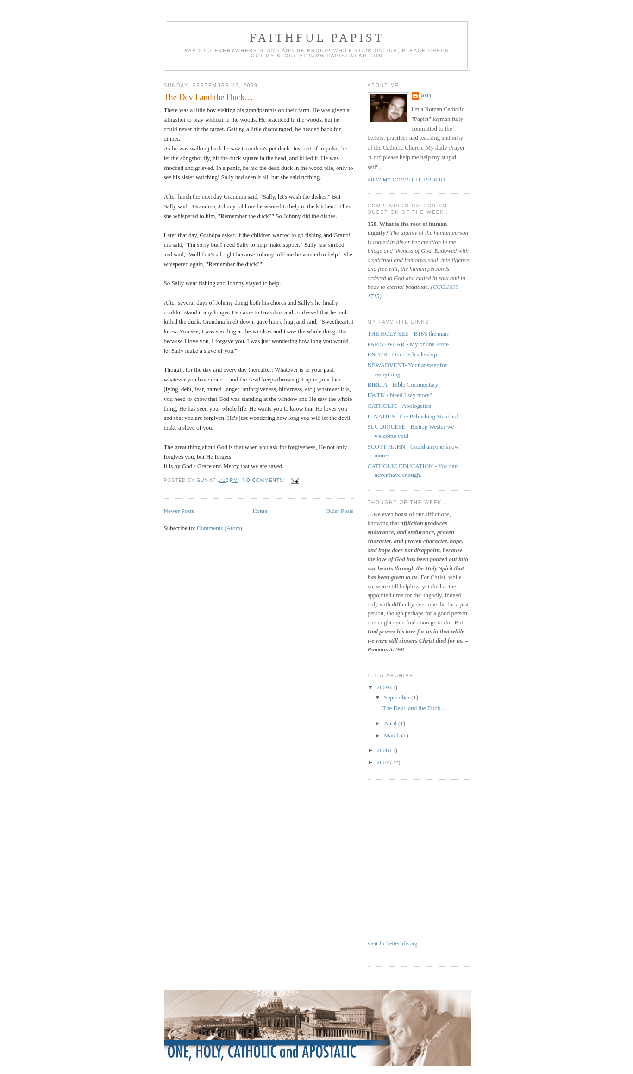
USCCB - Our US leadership (402, 354)
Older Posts (339, 510)
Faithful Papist (317, 37)
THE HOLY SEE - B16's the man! (409, 333)
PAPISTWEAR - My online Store (408, 344)
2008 (383, 750)
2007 (383, 762)
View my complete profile (408, 179)
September (397, 697)
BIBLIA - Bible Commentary (403, 384)
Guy (426, 95)
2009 (383, 687)
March (392, 735)
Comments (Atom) (219, 528)
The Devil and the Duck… (208, 97)
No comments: (265, 480)
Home (259, 510)
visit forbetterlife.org (393, 943)
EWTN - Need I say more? (400, 395)
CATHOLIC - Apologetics (399, 405)
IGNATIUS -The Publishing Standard (413, 416)
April (391, 723)
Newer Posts (179, 510)
